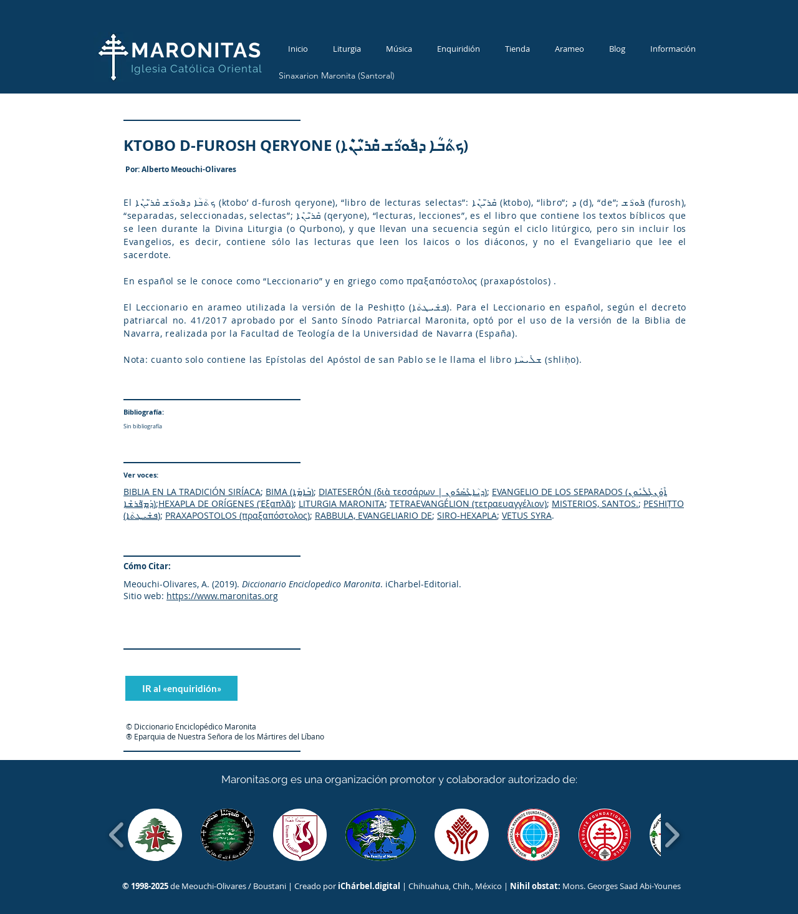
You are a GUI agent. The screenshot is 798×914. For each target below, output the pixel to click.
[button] (155, 835)
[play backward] (117, 834)
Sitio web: (143, 596)
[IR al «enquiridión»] (181, 688)
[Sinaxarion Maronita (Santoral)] (336, 76)
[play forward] (672, 834)
